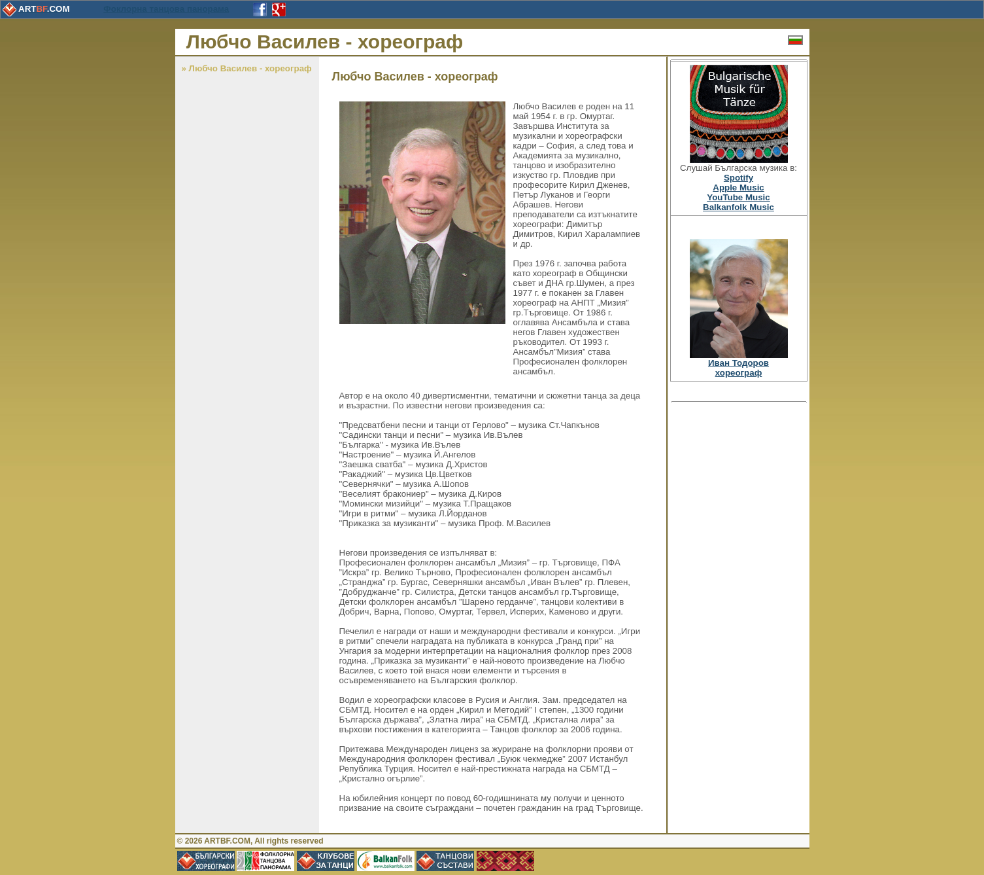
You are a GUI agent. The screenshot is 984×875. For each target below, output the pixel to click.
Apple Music (738, 187)
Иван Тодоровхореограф (738, 368)
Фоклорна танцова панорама (166, 9)
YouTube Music (738, 197)
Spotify (738, 178)
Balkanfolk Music (738, 207)
